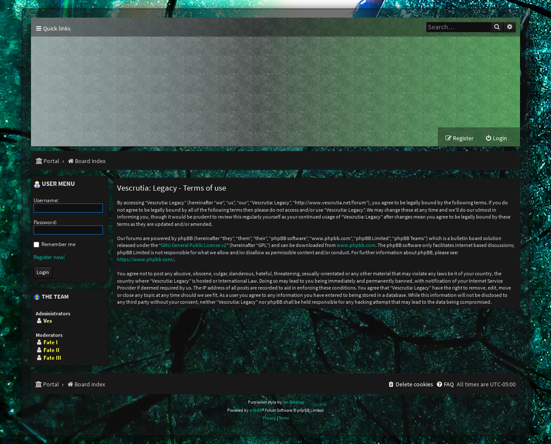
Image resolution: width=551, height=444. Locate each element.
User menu (54, 184)
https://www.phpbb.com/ (145, 259)
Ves (47, 321)
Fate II (51, 350)
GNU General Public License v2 (193, 245)
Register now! (49, 257)
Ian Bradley (293, 402)
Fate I (50, 342)
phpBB (256, 410)
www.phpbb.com (356, 245)
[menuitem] (496, 138)
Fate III (52, 358)
